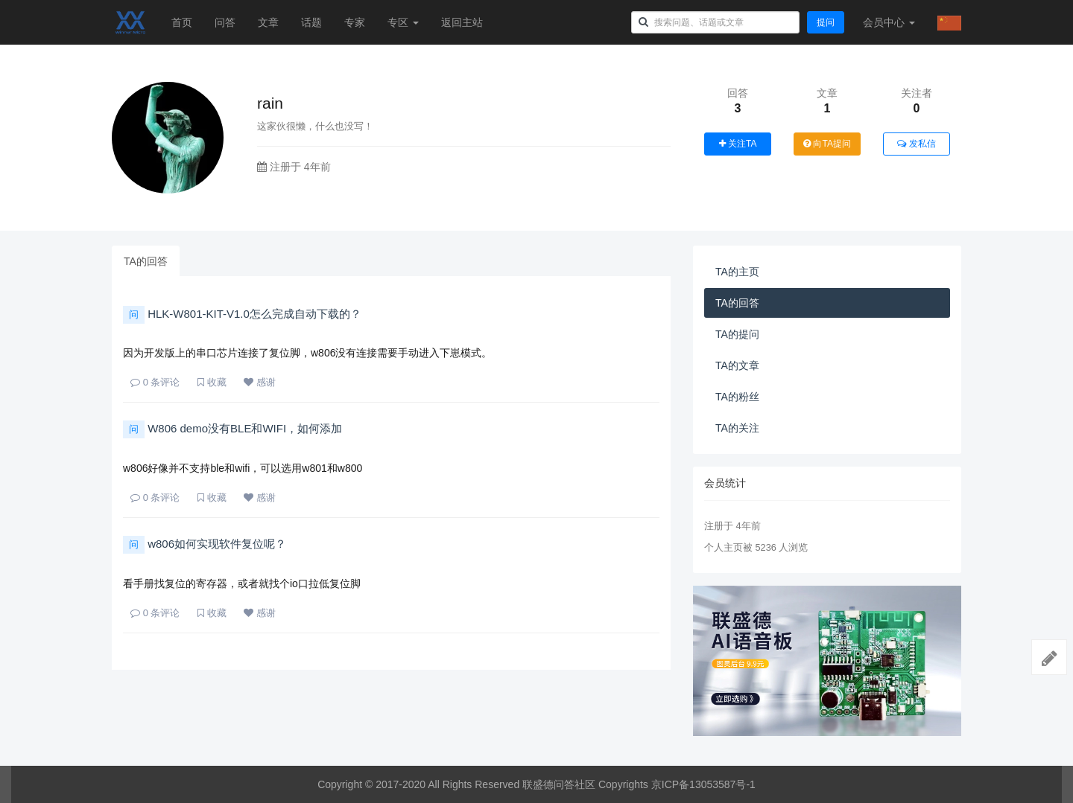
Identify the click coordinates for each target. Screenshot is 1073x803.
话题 (311, 22)
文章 (268, 22)
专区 (403, 22)
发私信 (916, 143)
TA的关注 (737, 428)
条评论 (155, 382)
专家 (354, 22)
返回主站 (462, 22)
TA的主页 (737, 272)
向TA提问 (827, 143)
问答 (225, 22)
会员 (889, 22)
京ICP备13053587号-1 (703, 784)
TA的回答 (146, 261)
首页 (181, 22)
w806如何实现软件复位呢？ (204, 543)
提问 (826, 22)
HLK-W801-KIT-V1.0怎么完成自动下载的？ (242, 313)
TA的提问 (737, 334)
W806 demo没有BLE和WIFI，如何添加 (232, 428)
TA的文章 (737, 365)
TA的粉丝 (737, 397)
